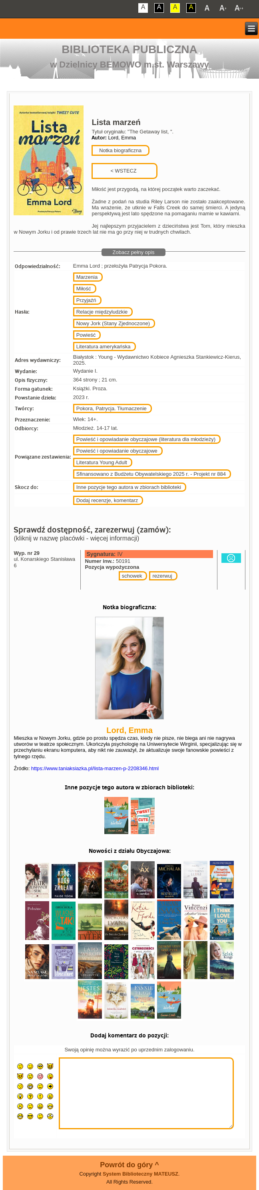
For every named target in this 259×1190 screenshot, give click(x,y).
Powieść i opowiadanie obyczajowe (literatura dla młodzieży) (145, 439)
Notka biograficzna (119, 150)
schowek (132, 576)
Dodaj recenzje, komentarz (107, 500)
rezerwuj (162, 576)
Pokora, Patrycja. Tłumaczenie (111, 408)
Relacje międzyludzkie (102, 312)
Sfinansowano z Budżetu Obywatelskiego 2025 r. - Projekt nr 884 (151, 474)
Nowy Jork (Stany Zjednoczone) (113, 323)
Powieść (86, 335)
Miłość (83, 289)
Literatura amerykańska (103, 347)
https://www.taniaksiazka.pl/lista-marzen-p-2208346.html (95, 768)
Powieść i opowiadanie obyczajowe (116, 451)
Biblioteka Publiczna (129, 49)
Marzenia (87, 277)
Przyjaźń (86, 300)
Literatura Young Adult (101, 462)
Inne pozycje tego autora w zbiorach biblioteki (128, 487)
